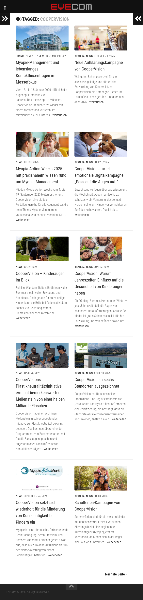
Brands (20, 56)
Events (31, 56)
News (42, 56)
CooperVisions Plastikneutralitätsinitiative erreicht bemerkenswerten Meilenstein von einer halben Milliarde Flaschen (40, 392)
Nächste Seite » (116, 574)
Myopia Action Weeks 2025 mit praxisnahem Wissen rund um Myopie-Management (41, 175)
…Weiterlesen (59, 115)
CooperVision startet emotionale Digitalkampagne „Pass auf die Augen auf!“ (98, 175)
